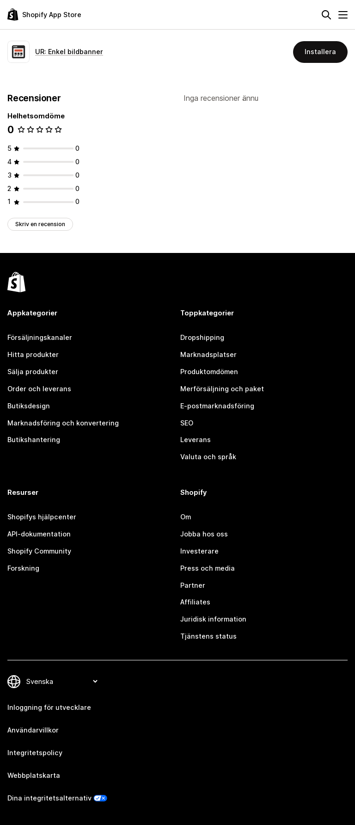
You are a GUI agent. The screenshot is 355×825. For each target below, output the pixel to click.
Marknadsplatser (208, 354)
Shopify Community (39, 551)
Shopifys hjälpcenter (41, 517)
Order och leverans (39, 389)
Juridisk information (213, 619)
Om (185, 517)
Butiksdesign (28, 406)
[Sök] (326, 14)
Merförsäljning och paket (222, 389)
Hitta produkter (33, 354)
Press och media (207, 568)
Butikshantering (33, 439)
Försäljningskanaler (39, 337)
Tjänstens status (208, 636)
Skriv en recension (40, 224)
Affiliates (195, 602)
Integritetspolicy (34, 753)
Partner (192, 585)
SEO (186, 423)
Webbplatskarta (33, 775)
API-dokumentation (39, 534)
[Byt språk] (61, 681)
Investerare (199, 551)
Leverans (195, 439)
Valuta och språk (208, 457)
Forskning (23, 568)
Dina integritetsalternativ (49, 798)
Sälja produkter (32, 372)
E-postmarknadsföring (217, 406)
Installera (320, 51)
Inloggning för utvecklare (49, 707)
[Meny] (343, 14)
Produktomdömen (209, 372)
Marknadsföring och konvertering (63, 423)
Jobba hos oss (204, 534)
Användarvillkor (33, 730)
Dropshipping (202, 337)
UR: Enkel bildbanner (69, 51)
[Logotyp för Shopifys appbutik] (44, 14)
